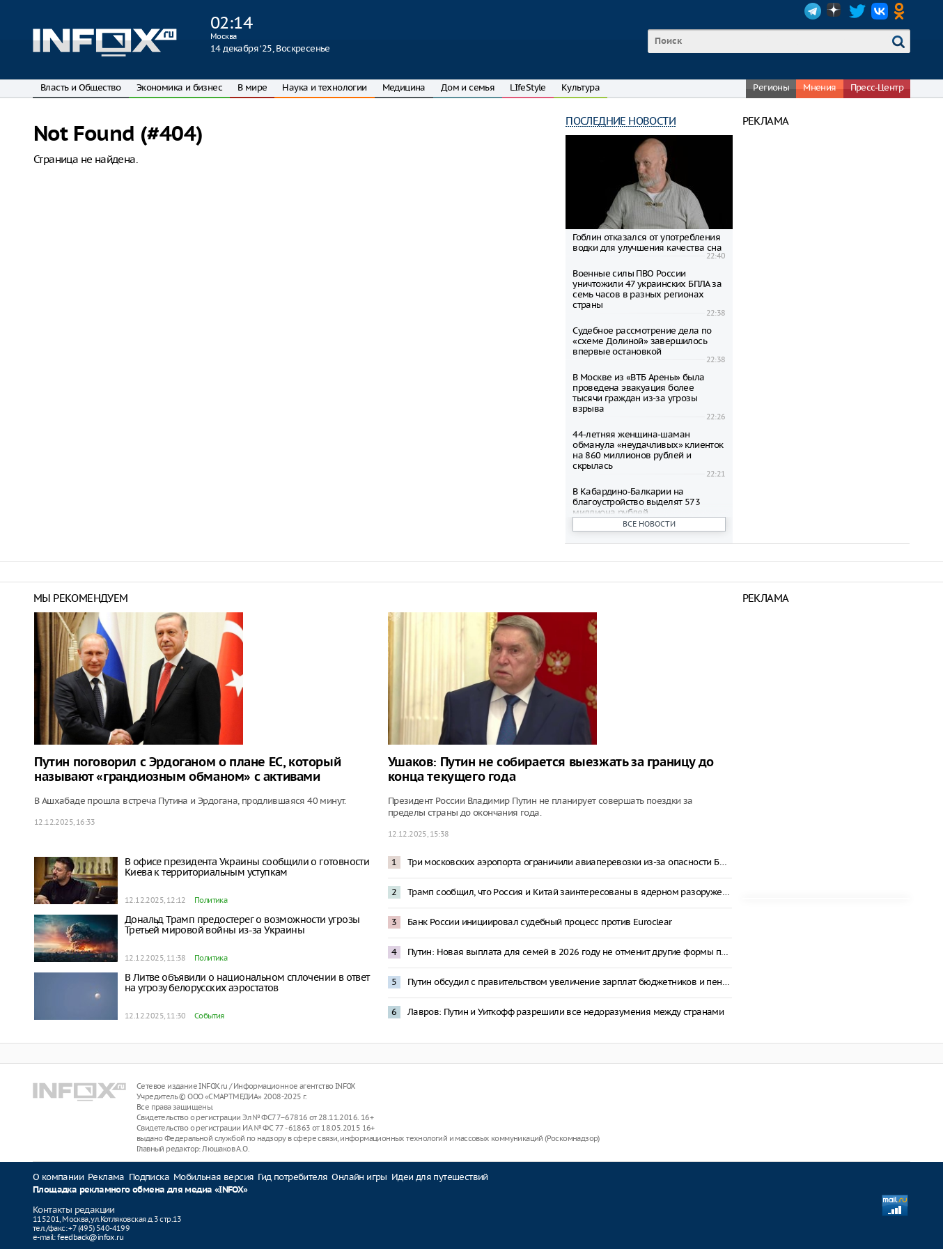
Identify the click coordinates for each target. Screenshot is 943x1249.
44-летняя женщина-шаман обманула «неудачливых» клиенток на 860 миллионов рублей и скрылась (647, 450)
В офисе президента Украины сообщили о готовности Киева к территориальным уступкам (247, 866)
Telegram (812, 11)
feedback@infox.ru (90, 1237)
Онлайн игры (359, 1177)
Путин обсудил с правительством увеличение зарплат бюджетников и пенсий (569, 982)
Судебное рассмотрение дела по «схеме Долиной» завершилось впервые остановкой (642, 341)
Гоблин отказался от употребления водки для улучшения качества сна (647, 242)
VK (879, 11)
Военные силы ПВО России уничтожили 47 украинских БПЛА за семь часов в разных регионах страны (647, 289)
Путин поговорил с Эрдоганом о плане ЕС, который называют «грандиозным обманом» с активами (187, 769)
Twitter (857, 11)
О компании (58, 1177)
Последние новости (621, 120)
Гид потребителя (292, 1177)
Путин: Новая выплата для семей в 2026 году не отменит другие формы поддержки (569, 952)
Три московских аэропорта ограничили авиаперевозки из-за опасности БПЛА (569, 862)
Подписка (149, 1177)
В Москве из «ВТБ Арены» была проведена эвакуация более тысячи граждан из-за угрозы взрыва (638, 392)
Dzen (835, 11)
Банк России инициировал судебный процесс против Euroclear (539, 922)
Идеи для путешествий (439, 1177)
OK (902, 11)
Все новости (649, 524)
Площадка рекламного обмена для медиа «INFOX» (140, 1190)
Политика (210, 900)
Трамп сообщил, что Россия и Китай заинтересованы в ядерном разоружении (569, 892)
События (209, 1016)
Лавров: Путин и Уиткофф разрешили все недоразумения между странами (565, 1012)
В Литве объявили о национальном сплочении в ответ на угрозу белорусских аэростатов (247, 982)
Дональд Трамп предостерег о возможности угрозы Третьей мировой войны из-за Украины (242, 924)
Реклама (106, 1177)
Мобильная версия (213, 1177)
